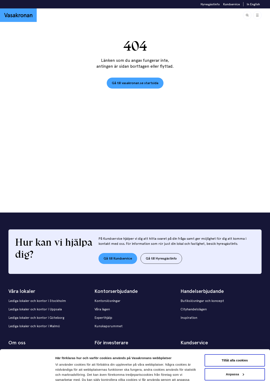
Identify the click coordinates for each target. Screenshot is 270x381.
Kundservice (231, 4)
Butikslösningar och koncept (202, 301)
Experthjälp (103, 318)
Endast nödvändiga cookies (235, 359)
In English (253, 4)
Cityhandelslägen (194, 309)
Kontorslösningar (107, 301)
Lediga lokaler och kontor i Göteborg (36, 318)
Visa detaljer (64, 372)
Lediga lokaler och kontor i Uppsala (35, 309)
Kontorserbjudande (116, 291)
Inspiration (189, 318)
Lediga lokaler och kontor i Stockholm (37, 301)
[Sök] (247, 15)
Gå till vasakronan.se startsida (135, 83)
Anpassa (235, 345)
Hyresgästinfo (210, 4)
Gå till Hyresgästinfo (161, 258)
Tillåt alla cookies (235, 331)
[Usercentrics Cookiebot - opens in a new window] (27, 373)
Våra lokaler (21, 291)
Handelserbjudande (202, 291)
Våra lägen (102, 309)
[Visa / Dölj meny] (257, 15)
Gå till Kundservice (118, 258)
